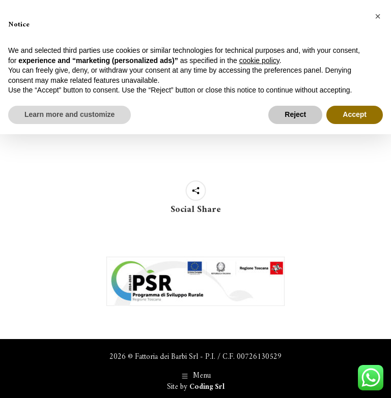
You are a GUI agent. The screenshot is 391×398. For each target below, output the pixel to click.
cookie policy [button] (259, 60)
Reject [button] (295, 114)
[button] (378, 16)
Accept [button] (355, 114)
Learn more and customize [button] (69, 114)
